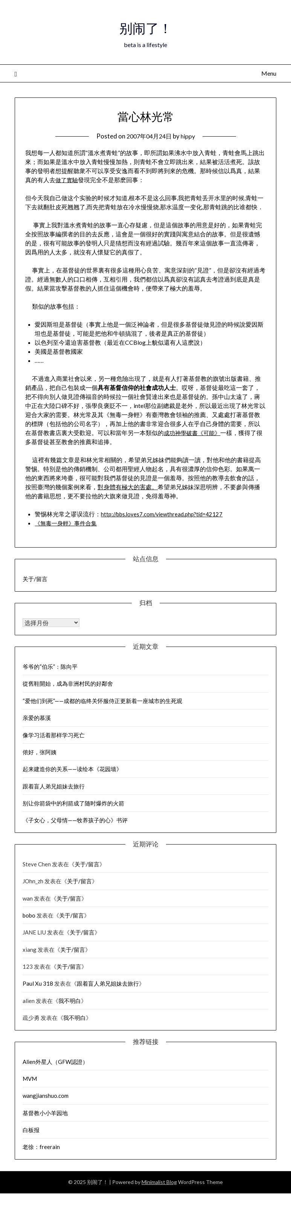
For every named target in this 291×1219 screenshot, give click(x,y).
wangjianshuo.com (46, 1095)
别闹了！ (146, 26)
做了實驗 (67, 179)
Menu (268, 73)
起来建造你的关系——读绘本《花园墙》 (72, 768)
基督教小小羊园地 (45, 1112)
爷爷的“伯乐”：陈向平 (50, 666)
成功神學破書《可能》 (194, 432)
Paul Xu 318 (38, 983)
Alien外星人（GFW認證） (55, 1061)
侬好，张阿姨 (39, 752)
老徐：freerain (41, 1146)
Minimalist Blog (159, 1182)
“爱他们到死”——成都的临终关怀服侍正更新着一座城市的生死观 (102, 700)
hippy (189, 136)
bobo (29, 915)
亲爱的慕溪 (37, 717)
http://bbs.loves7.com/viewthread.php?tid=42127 (165, 513)
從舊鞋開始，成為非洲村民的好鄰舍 (68, 683)
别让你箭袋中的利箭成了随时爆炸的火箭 (73, 803)
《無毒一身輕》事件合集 (68, 523)
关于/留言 (35, 578)
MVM (30, 1078)
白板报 (31, 1129)
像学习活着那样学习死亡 (54, 735)
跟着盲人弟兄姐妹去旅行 (54, 786)
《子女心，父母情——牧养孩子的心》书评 (75, 820)
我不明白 (69, 1000)
